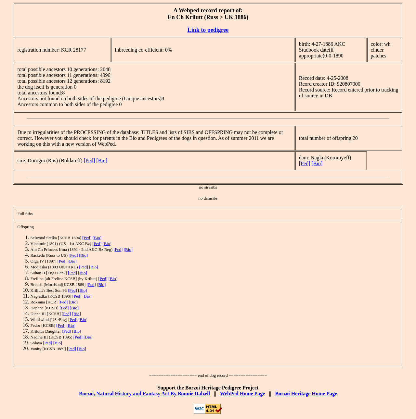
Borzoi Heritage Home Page (306, 393)
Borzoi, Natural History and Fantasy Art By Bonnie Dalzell (144, 393)
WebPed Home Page (242, 393)
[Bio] (101, 160)
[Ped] (89, 160)
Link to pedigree (208, 30)
